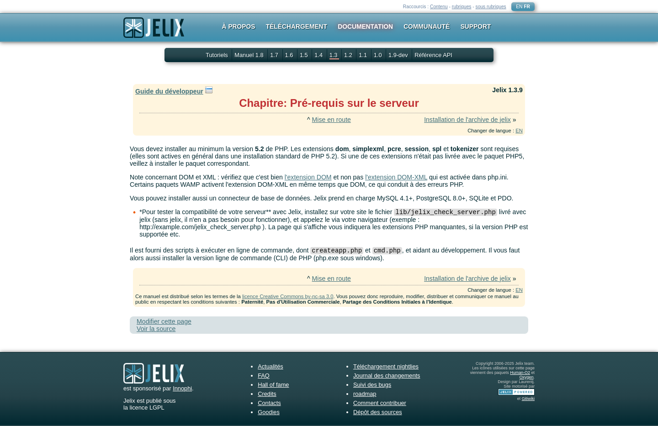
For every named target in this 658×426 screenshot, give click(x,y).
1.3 (334, 55)
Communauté (426, 26)
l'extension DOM (308, 177)
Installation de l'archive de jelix (467, 119)
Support (476, 26)
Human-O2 (520, 372)
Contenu (439, 6)
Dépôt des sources (377, 412)
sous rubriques (491, 6)
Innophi (182, 388)
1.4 (319, 55)
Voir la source (156, 328)
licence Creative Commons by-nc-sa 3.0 (287, 296)
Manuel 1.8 (249, 55)
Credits (267, 393)
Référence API (433, 55)
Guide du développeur (169, 91)
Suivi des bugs (372, 384)
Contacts (269, 403)
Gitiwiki (528, 398)
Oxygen (527, 377)
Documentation (365, 26)
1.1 (363, 55)
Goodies (269, 412)
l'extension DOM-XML (396, 177)
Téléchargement (296, 26)
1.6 (290, 55)
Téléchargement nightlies (386, 366)
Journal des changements (386, 375)
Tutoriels (217, 55)
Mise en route (331, 119)
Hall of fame (273, 384)
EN (519, 6)
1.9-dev (398, 55)
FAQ (264, 375)
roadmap (365, 393)
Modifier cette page (164, 321)
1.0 (378, 55)
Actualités (270, 366)
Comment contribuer (379, 403)
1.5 (304, 55)
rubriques (462, 6)
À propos (238, 26)
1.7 (275, 55)
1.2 (349, 55)
